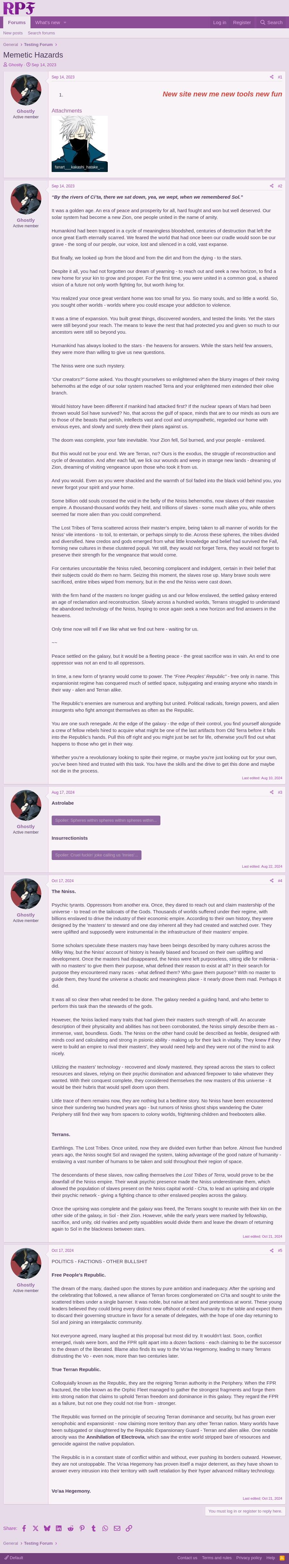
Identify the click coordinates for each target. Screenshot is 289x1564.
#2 (280, 186)
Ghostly (16, 64)
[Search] (271, 22)
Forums (17, 22)
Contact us (187, 1557)
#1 (280, 77)
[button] (65, 22)
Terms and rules (217, 1557)
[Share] (272, 77)
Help (271, 1557)
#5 (280, 1250)
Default (13, 1557)
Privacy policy (249, 1557)
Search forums (41, 33)
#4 (280, 881)
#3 (280, 792)
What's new (47, 22)
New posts (13, 33)
